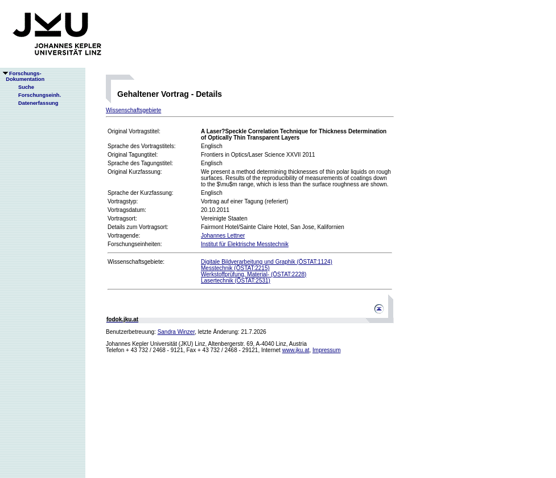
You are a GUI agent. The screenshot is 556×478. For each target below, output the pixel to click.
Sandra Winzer (176, 332)
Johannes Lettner (223, 235)
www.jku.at (296, 350)
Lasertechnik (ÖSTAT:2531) (235, 280)
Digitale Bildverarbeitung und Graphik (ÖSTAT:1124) (266, 262)
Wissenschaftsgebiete (133, 110)
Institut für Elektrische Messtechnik (245, 244)
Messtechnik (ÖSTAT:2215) (235, 268)
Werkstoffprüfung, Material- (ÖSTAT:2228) (253, 274)
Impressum (326, 350)
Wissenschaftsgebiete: (136, 262)
